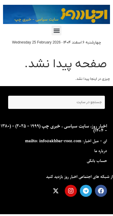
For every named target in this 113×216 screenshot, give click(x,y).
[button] (56, 30)
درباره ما (100, 151)
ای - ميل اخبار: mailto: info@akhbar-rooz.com (66, 141)
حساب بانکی (97, 161)
